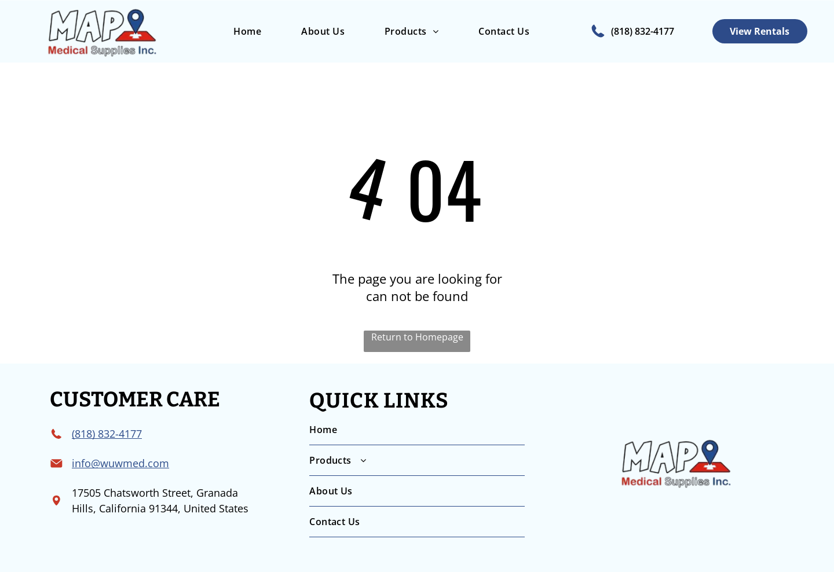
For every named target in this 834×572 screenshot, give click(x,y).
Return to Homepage (417, 337)
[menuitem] (247, 31)
